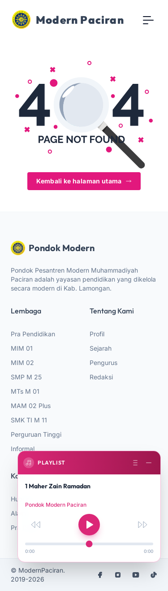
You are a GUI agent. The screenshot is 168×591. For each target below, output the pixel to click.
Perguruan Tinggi (36, 434)
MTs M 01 (25, 391)
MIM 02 (22, 362)
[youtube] (135, 574)
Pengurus (103, 362)
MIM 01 (22, 348)
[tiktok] (153, 574)
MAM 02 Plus (31, 405)
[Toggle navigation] (148, 20)
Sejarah (101, 348)
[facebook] (99, 574)
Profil (97, 334)
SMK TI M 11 (29, 420)
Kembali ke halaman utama (83, 181)
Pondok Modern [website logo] (53, 248)
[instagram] (117, 574)
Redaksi (101, 377)
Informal (22, 448)
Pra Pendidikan (33, 334)
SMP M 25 (26, 377)
